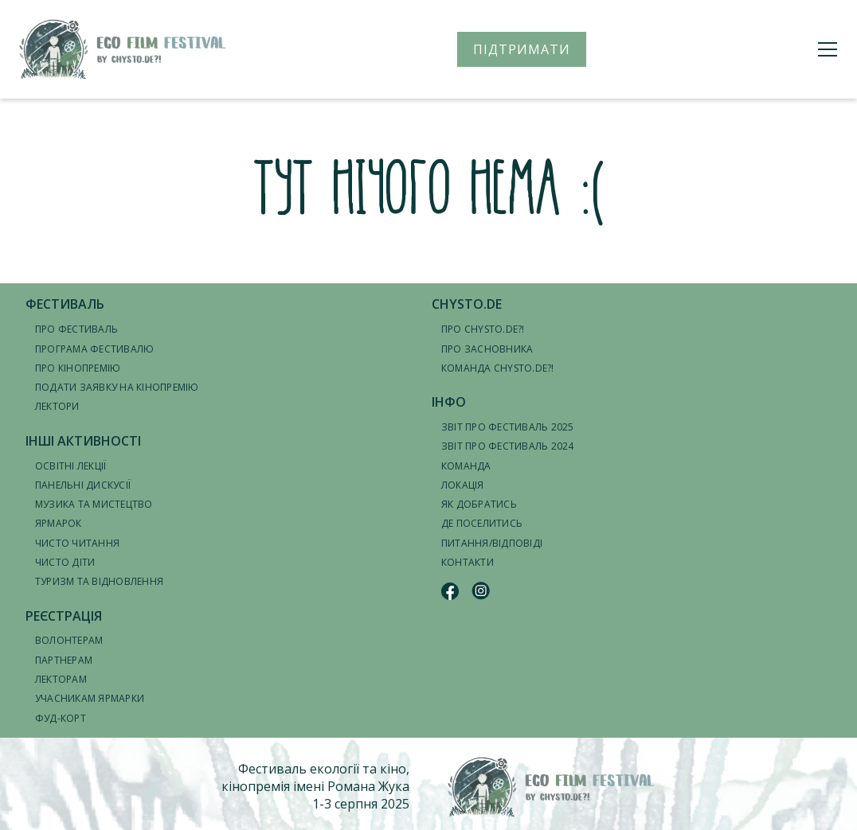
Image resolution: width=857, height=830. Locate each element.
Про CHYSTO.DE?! (483, 329)
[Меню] (827, 49)
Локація (462, 485)
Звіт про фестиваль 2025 (507, 427)
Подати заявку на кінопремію (116, 387)
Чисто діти (65, 562)
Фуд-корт (60, 718)
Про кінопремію (77, 368)
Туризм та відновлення (99, 581)
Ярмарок (58, 523)
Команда (466, 466)
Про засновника (487, 349)
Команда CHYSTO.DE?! (497, 368)
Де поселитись (481, 523)
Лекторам (61, 679)
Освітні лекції (70, 466)
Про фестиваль (76, 329)
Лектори (57, 406)
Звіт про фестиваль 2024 (507, 446)
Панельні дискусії (83, 485)
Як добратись (479, 504)
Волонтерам (69, 640)
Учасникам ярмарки (89, 698)
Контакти (467, 562)
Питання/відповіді (491, 543)
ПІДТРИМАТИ (521, 49)
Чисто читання (77, 543)
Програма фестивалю (94, 349)
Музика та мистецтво (94, 504)
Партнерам (63, 660)
